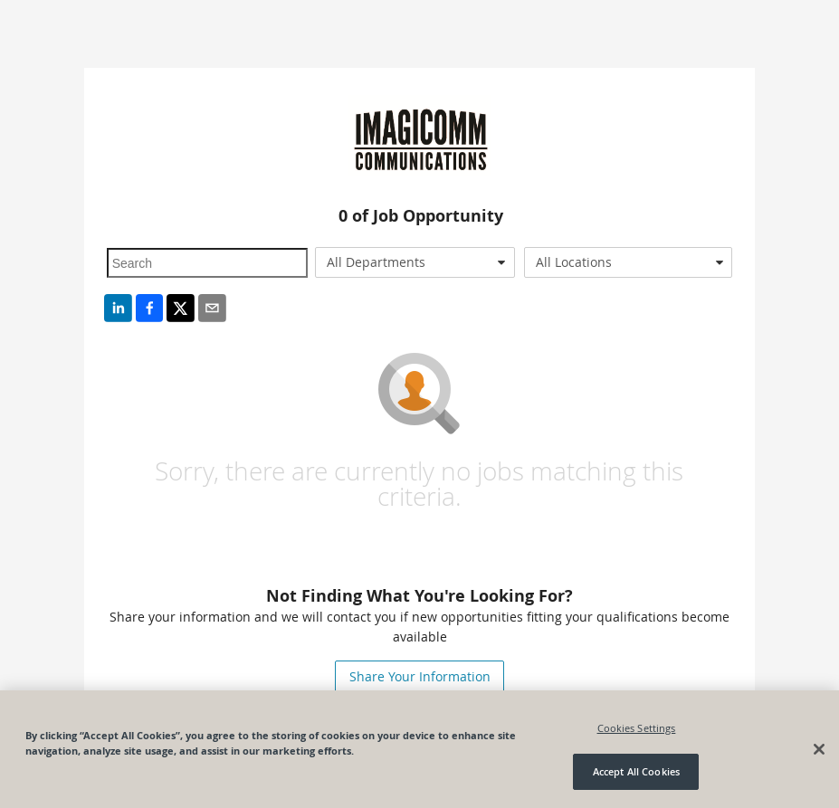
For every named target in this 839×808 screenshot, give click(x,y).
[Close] (819, 749)
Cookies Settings (636, 728)
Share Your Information (420, 676)
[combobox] (415, 262)
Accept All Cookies (636, 771)
